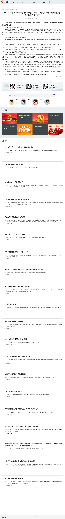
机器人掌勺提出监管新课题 (13, 391)
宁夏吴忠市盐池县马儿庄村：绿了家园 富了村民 (20, 461)
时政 (13, 2)
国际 (18, 2)
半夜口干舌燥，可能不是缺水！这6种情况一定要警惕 (21, 426)
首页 (3, 9)
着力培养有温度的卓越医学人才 (15, 478)
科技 (39, 2)
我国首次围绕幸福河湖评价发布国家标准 (17, 287)
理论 (29, 2)
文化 (34, 2)
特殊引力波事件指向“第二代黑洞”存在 (17, 199)
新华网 (29, 18)
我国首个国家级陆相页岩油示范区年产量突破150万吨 (21, 409)
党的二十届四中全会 (54, 115)
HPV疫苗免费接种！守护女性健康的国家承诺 (19, 147)
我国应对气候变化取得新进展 (14, 321)
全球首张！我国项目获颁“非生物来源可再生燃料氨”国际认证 (24, 269)
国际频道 (7, 9)
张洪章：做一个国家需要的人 (14, 182)
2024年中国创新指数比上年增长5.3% (16, 252)
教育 (44, 2)
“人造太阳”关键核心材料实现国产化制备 (17, 356)
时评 (23, 2)
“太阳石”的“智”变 (10, 304)
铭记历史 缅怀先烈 (39, 126)
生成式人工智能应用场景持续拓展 (15, 374)
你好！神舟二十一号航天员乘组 (15, 234)
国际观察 (12, 9)
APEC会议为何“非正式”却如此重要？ (17, 339)
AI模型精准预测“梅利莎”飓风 (14, 164)
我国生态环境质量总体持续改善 (15, 217)
